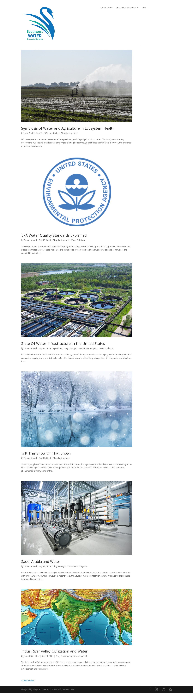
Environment (72, 133)
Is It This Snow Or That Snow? (46, 453)
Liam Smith (29, 133)
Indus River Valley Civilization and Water (54, 651)
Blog (144, 8)
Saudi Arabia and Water (40, 561)
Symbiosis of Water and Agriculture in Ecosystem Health (68, 128)
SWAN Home (106, 8)
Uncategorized (80, 656)
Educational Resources (126, 8)
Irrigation (94, 348)
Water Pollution (78, 240)
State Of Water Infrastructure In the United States (63, 343)
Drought (72, 348)
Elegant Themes (41, 689)
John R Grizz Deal (31, 656)
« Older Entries (27, 680)
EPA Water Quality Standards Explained (54, 235)
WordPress (68, 689)
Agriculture (55, 133)
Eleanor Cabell (30, 240)
